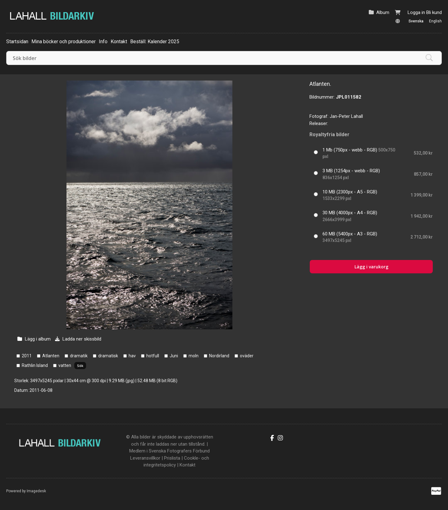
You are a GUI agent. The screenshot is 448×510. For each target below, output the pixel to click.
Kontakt (119, 41)
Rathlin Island (35, 365)
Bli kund (434, 12)
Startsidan (17, 41)
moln (194, 355)
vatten (64, 365)
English (435, 21)
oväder (247, 355)
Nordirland (219, 355)
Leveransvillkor (145, 458)
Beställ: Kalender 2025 (154, 41)
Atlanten (50, 355)
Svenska (416, 21)
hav (132, 355)
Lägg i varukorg (371, 267)
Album (382, 12)
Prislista (172, 458)
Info (103, 41)
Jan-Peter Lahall (346, 116)
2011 (27, 355)
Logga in (416, 12)
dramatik (79, 355)
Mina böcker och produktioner (63, 41)
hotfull (152, 355)
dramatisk (108, 355)
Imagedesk (36, 491)
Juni (174, 355)
